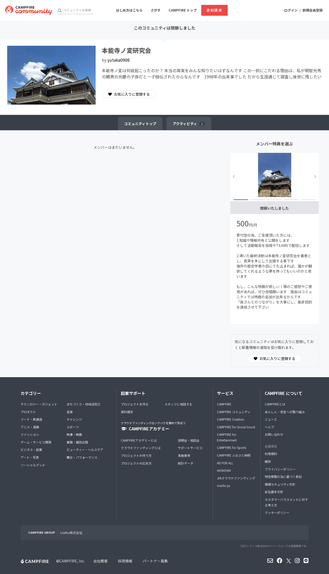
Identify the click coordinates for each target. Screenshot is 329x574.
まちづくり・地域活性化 (83, 404)
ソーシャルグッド (33, 465)
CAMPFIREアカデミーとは (139, 440)
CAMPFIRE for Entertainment (227, 437)
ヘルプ (269, 427)
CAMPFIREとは (275, 404)
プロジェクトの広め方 (136, 463)
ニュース (271, 419)
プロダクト (28, 412)
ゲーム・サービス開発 (36, 442)
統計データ (185, 463)
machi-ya (223, 485)
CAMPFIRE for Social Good (236, 427)
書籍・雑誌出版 (77, 442)
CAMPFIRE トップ (183, 10)
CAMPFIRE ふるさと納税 (234, 455)
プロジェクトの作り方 (136, 455)
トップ (140, 123)
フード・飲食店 (31, 419)
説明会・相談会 (188, 440)
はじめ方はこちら (129, 10)
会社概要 (100, 560)
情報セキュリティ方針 (280, 484)
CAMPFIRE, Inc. (72, 560)
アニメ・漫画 (30, 427)
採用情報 (125, 560)
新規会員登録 (313, 10)
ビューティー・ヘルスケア (85, 449)
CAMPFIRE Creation (230, 419)
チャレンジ (74, 419)
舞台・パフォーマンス (82, 457)
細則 (268, 461)
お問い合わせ (274, 434)
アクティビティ (189, 123)
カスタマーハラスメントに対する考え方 (286, 502)
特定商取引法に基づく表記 (283, 476)
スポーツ (73, 427)
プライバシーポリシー (280, 469)
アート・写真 (30, 457)
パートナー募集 (155, 560)
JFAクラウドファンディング (236, 478)
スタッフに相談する (178, 404)
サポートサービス (190, 448)
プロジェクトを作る (135, 404)
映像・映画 (74, 434)
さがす (156, 10)
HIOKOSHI (224, 470)
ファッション (30, 434)
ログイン (291, 10)
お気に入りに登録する (129, 94)
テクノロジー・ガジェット (39, 404)
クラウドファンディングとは (141, 448)
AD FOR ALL (225, 463)
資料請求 (214, 10)
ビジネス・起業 (31, 449)
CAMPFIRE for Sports (231, 447)
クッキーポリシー (277, 512)
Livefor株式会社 (71, 532)
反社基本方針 (274, 491)
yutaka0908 (118, 60)
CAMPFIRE (224, 404)
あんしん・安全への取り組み (285, 412)
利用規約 (271, 453)
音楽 (70, 412)
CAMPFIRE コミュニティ (233, 412)
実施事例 (184, 455)
